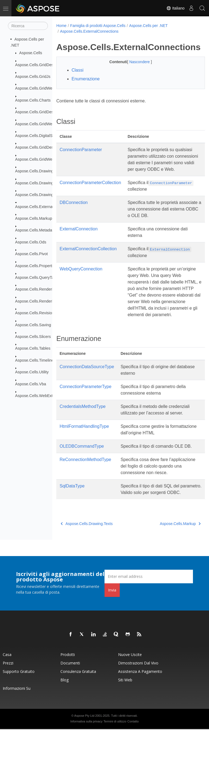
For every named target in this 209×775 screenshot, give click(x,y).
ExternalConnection (79, 242)
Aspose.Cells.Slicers (33, 336)
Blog (64, 725)
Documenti (70, 708)
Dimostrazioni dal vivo (138, 708)
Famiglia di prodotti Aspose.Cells (97, 25)
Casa (7, 700)
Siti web (125, 725)
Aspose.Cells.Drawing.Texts (39, 195)
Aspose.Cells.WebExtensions (40, 395)
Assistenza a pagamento (140, 717)
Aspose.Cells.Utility (32, 372)
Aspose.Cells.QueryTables (38, 277)
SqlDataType (72, 525)
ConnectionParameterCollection (90, 189)
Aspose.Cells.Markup (33, 218)
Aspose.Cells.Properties (36, 265)
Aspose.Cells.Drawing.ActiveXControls (48, 183)
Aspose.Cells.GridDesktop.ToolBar (45, 147)
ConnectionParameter (81, 149)
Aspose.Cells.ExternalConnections (45, 206)
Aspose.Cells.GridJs (33, 76)
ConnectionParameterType (85, 412)
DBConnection (74, 215)
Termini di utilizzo (114, 767)
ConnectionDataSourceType (87, 392)
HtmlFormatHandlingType (84, 452)
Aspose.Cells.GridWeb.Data (39, 123)
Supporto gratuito (19, 717)
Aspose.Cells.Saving (33, 324)
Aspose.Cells (30, 53)
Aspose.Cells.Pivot (31, 254)
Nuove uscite (130, 700)
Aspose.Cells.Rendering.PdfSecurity (46, 301)
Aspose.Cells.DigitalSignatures (42, 135)
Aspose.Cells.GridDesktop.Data (42, 112)
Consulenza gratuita (78, 717)
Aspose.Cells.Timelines (35, 360)
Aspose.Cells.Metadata (35, 230)
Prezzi (8, 708)
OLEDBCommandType (82, 472)
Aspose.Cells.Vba (30, 384)
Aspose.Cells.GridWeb (35, 88)
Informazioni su (16, 734)
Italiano (175, 8)
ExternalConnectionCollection (88, 262)
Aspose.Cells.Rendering (36, 289)
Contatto (133, 767)
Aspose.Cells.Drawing (34, 171)
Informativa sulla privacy (86, 767)
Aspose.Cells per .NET (148, 25)
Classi (78, 70)
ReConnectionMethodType (85, 492)
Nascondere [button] (134, 62)
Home (61, 25)
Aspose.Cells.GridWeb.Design (41, 159)
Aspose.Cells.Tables (33, 348)
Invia (112, 635)
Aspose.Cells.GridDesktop (38, 64)
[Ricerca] (28, 26)
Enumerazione (86, 79)
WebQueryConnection (81, 288)
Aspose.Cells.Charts (33, 100)
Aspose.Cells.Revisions (35, 313)
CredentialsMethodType (83, 432)
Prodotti (67, 700)
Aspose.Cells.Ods (30, 242)
